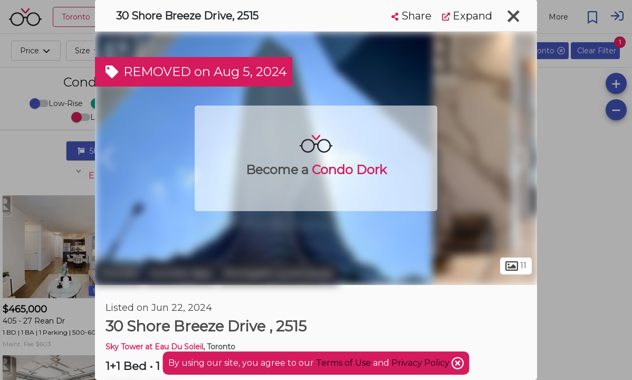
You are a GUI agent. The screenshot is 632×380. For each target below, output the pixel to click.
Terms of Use (343, 363)
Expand (467, 16)
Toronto (118, 273)
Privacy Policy (421, 363)
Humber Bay (180, 273)
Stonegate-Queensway (278, 273)
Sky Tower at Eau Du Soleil (154, 347)
